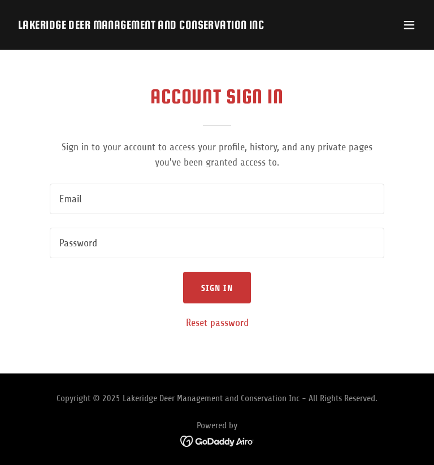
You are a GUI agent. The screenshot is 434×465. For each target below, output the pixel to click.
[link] (141, 25)
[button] (409, 25)
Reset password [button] (217, 322)
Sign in (217, 288)
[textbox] (217, 199)
